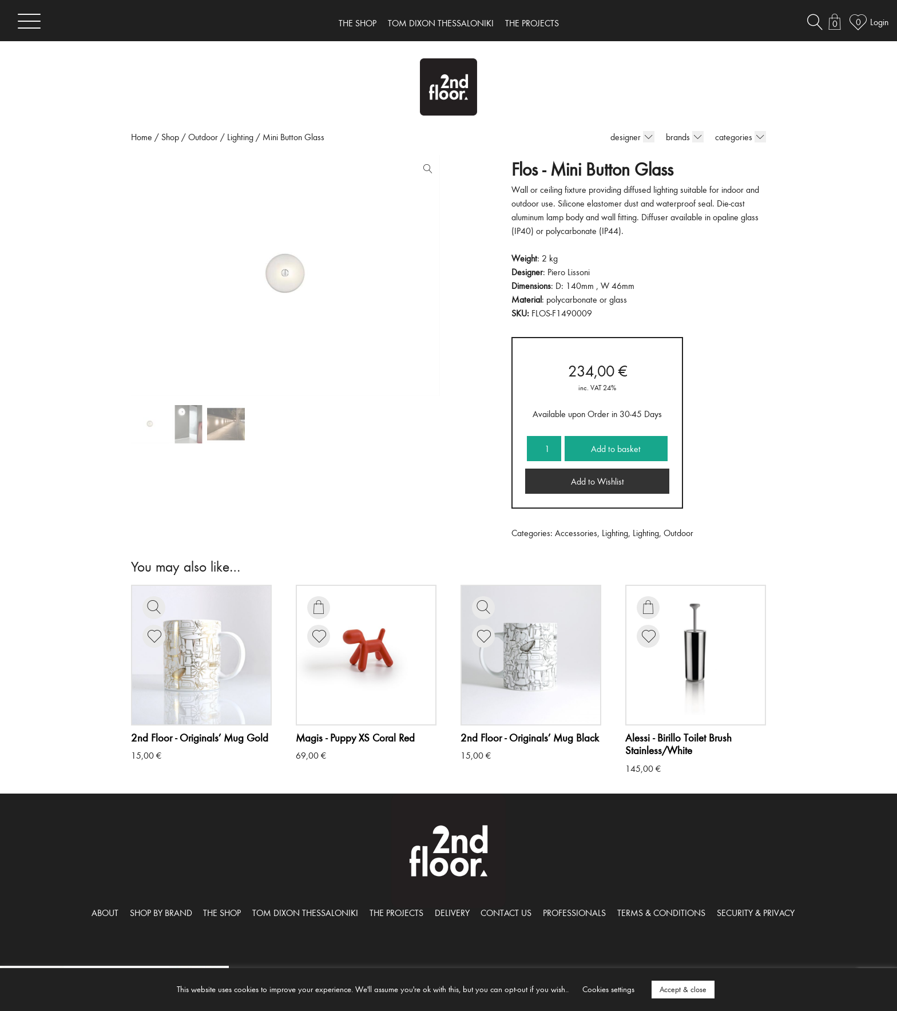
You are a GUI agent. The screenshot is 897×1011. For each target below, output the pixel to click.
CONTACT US (506, 912)
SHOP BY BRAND (161, 912)
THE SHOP (357, 23)
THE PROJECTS (532, 23)
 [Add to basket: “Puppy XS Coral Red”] (319, 607)
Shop (170, 136)
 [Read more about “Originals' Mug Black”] (483, 607)
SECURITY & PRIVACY (756, 912)
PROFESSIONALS (574, 912)
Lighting (240, 136)
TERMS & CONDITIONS (661, 912)
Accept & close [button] (683, 989)
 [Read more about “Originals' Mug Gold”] (154, 607)
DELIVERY (452, 912)
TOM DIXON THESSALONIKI (441, 23)
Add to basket (616, 448)
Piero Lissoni (568, 271)
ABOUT (105, 912)
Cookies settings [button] (608, 989)
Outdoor (203, 136)
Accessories (576, 532)
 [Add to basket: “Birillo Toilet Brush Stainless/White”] (648, 607)
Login (879, 21)
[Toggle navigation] (29, 21)
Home (141, 136)
